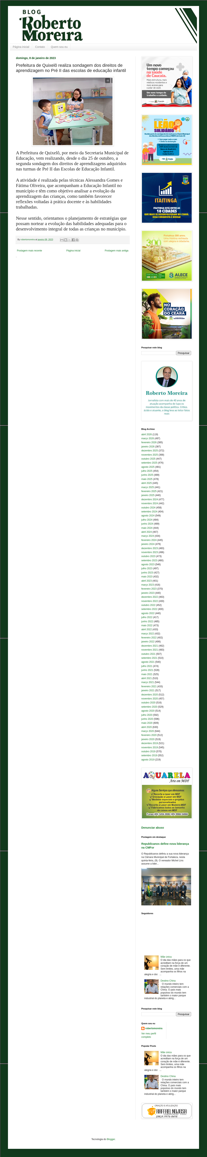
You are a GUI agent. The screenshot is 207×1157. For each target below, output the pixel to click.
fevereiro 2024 (149, 540)
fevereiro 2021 (149, 686)
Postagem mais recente (29, 250)
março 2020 (147, 731)
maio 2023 (146, 576)
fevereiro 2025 (149, 491)
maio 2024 (146, 528)
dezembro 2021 (149, 645)
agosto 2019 (147, 759)
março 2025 (147, 487)
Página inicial (21, 46)
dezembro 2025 (149, 450)
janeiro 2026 (147, 446)
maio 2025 (146, 479)
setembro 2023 (149, 560)
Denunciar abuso (152, 827)
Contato (40, 46)
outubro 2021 (148, 654)
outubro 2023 (148, 556)
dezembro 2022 (149, 597)
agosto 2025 (147, 467)
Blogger (111, 1139)
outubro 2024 (148, 507)
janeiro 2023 (147, 593)
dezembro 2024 (149, 499)
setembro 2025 (149, 462)
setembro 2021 (149, 658)
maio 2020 (146, 723)
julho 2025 (146, 471)
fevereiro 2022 (149, 637)
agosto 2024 (147, 515)
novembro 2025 (149, 454)
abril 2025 (146, 483)
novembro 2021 (149, 649)
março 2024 (147, 536)
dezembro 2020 (149, 694)
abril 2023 (146, 580)
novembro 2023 (149, 552)
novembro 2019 (149, 747)
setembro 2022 (149, 609)
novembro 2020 (149, 698)
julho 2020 (146, 715)
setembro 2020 (149, 706)
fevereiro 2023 (149, 588)
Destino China (168, 980)
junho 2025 (147, 475)
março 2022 (147, 633)
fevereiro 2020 (149, 735)
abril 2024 (146, 532)
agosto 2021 (147, 662)
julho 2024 (146, 519)
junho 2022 (147, 621)
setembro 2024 (149, 511)
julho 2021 (146, 666)
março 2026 (147, 438)
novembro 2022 (149, 601)
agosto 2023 (147, 564)
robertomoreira (153, 1028)
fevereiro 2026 (149, 442)
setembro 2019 (149, 755)
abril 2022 (146, 629)
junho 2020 (147, 719)
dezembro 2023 (149, 548)
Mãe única (166, 956)
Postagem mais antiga (116, 250)
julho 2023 (146, 568)
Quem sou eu (59, 46)
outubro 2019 (148, 751)
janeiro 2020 (147, 739)
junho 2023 (147, 572)
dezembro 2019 (149, 743)
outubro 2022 (148, 605)
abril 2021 (146, 678)
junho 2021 (147, 670)
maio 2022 (146, 625)
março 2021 (147, 682)
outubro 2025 (148, 458)
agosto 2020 (147, 710)
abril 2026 (146, 434)
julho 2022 (146, 617)
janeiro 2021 (147, 690)
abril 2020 (146, 727)
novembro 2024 (149, 503)
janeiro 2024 (147, 544)
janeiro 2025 (147, 495)
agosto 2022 (147, 613)
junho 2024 (147, 523)
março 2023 (147, 584)
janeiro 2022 (147, 641)
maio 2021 (146, 674)
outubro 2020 (148, 702)
